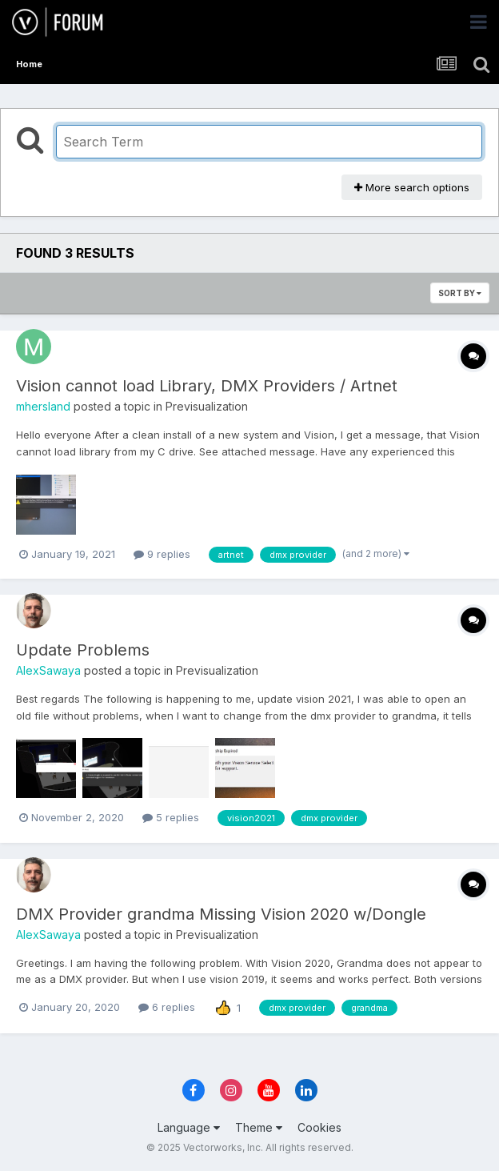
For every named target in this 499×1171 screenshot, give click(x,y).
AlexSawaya (48, 670)
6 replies (166, 1007)
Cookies (319, 1127)
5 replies (170, 817)
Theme (258, 1127)
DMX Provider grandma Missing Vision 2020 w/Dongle (221, 914)
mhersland (43, 406)
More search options (411, 187)
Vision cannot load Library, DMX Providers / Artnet (206, 385)
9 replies (162, 553)
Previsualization (207, 406)
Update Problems (83, 650)
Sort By (459, 293)
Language (189, 1127)
